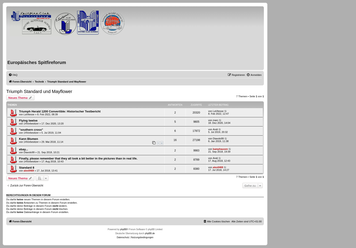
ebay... (23, 149)
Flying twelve (28, 120)
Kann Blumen (28, 139)
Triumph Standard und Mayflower (39, 91)
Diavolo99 (218, 138)
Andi (215, 129)
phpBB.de (150, 233)
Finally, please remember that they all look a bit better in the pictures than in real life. (78, 158)
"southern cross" (31, 129)
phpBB (123, 229)
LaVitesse (29, 114)
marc (215, 120)
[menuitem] (12, 75)
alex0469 (29, 170)
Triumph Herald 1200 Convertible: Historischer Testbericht (60, 111)
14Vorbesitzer (31, 123)
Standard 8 (26, 167)
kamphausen (220, 149)
